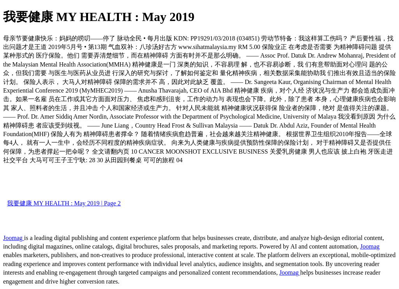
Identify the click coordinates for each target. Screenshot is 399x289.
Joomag (13, 238)
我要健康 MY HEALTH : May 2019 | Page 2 (64, 203)
